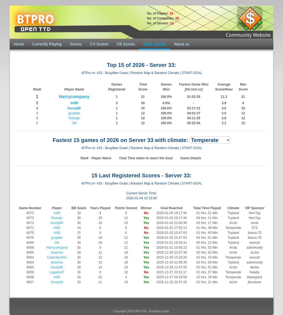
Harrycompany (74, 96)
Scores (76, 44)
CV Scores (99, 44)
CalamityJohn (57, 257)
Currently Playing (47, 44)
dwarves (57, 252)
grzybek (74, 113)
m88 (74, 103)
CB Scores (125, 44)
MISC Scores (154, 44)
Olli (74, 123)
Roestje (74, 118)
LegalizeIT (56, 272)
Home (19, 44)
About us (181, 44)
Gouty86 (74, 108)
